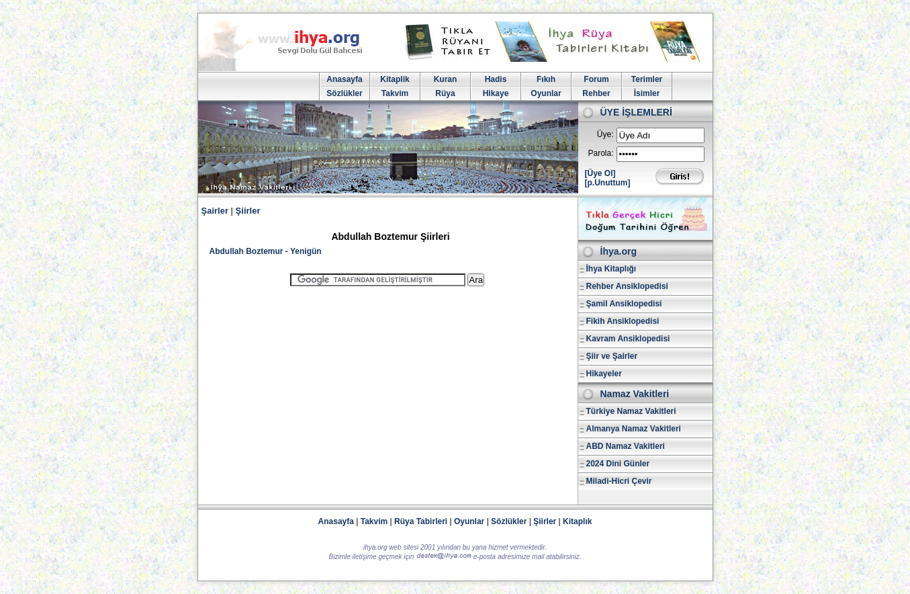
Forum (596, 79)
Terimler (646, 79)
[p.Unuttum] (608, 182)
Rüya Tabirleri (420, 521)
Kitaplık (577, 521)
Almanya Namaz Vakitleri (633, 428)
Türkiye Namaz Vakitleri (631, 411)
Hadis (496, 79)
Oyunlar (546, 93)
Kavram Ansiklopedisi (628, 338)
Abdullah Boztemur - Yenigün (266, 251)
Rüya (445, 93)
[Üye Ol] (600, 173)
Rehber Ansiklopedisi (627, 286)
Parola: (600, 153)
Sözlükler (344, 93)
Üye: (605, 134)
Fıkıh (546, 79)
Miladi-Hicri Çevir (619, 481)
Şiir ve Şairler (612, 356)
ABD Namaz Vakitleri (625, 446)
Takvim (394, 93)
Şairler (214, 211)
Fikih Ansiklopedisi (622, 321)
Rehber (596, 93)
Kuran (445, 79)
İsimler (647, 93)
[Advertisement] (387, 390)
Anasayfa (344, 79)
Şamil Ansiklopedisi (624, 303)
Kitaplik (394, 79)
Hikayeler (604, 373)
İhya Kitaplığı (611, 268)
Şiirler (248, 211)
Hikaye (496, 93)
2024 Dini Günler (618, 463)
